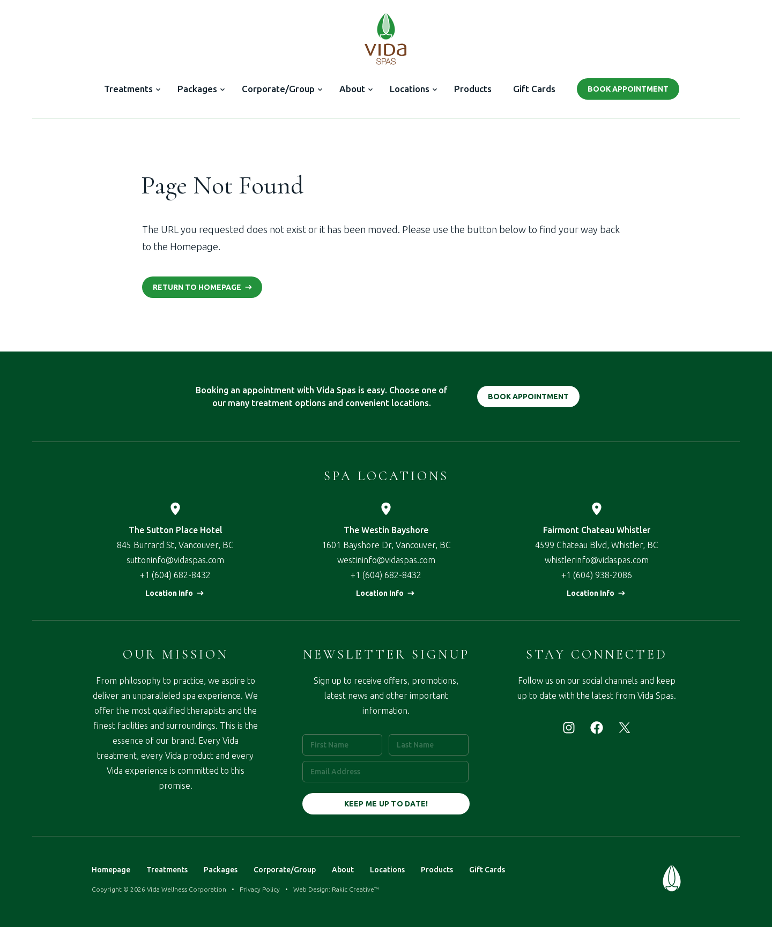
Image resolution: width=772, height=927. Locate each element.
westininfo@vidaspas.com (386, 560)
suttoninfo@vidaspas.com (175, 560)
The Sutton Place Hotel (175, 530)
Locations (409, 89)
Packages (197, 89)
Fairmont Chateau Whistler (596, 530)
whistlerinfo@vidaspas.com (597, 560)
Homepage (111, 869)
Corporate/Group (278, 89)
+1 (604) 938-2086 (596, 575)
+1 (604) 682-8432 (175, 575)
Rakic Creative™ (355, 889)
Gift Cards (534, 89)
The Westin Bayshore (386, 530)
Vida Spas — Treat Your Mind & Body (386, 38)
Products (473, 89)
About (352, 89)
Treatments (128, 89)
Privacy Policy (260, 889)
